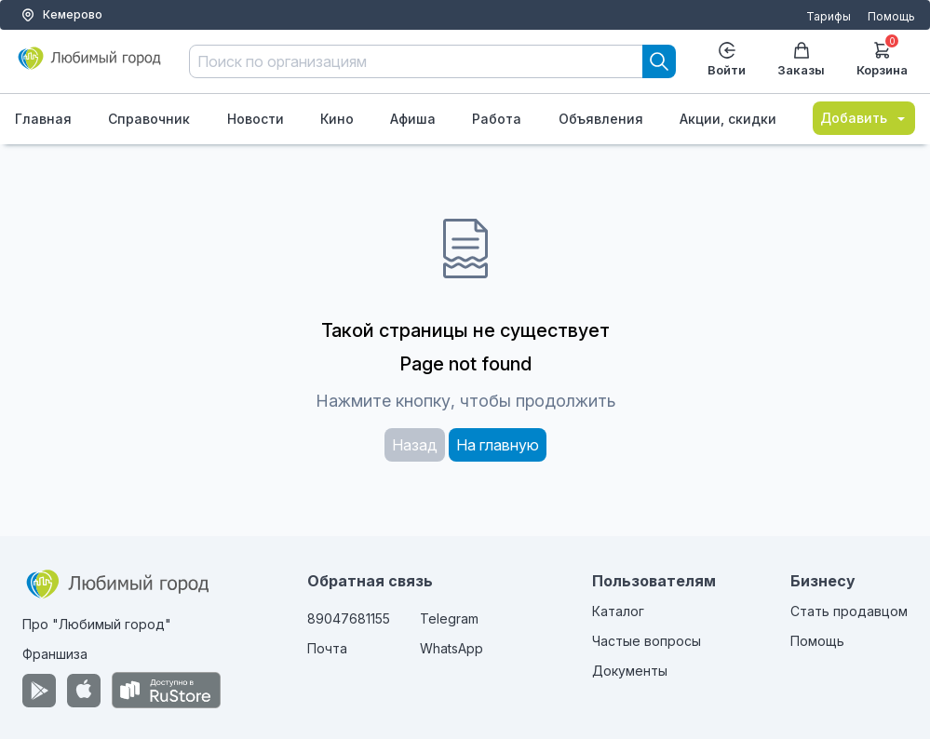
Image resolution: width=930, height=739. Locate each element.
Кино (337, 119)
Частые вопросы (646, 641)
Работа (496, 119)
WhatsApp (451, 648)
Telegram (449, 618)
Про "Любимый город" (96, 624)
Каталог (618, 611)
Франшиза (55, 654)
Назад (415, 445)
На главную (497, 445)
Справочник (149, 119)
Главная (43, 119)
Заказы (801, 59)
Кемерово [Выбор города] (61, 14)
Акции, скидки (728, 119)
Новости (255, 119)
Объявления (601, 119)
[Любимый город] (90, 65)
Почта (327, 648)
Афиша (413, 119)
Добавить (864, 118)
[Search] (659, 61)
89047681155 (348, 618)
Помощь (891, 16)
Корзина (882, 57)
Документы (629, 671)
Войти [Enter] (727, 59)
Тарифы (828, 16)
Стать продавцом (849, 611)
